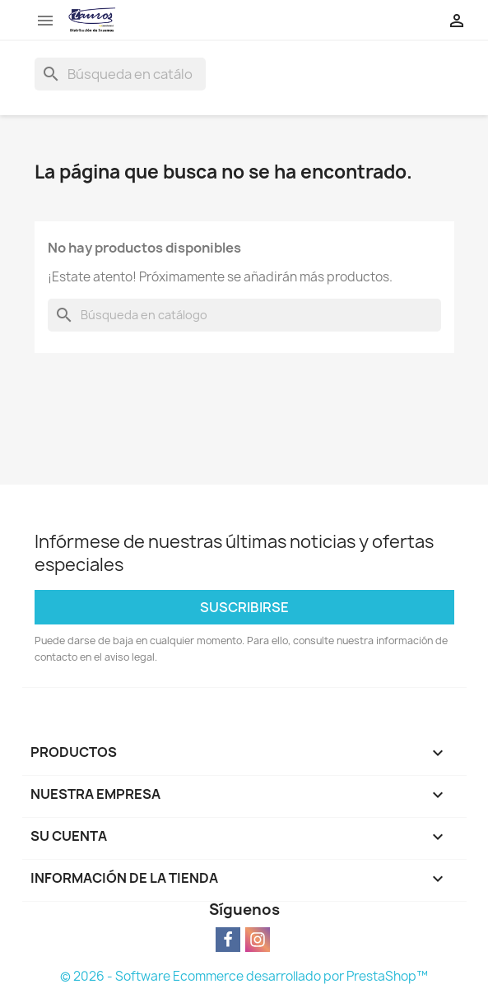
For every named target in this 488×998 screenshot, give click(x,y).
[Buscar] (120, 74)
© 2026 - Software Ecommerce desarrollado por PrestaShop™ (244, 976)
